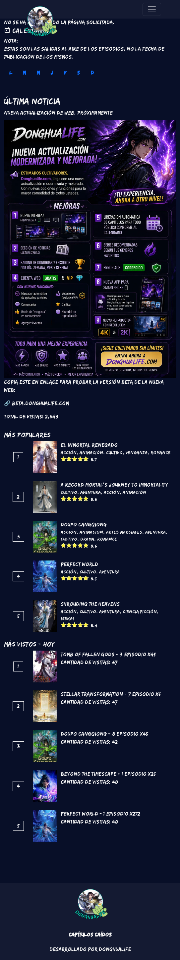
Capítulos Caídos (90, 934)
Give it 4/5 (80, 458)
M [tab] (24, 73)
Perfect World (79, 564)
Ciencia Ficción (140, 611)
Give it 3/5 (75, 458)
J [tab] (51, 73)
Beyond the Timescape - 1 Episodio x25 (108, 774)
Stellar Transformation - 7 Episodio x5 (111, 694)
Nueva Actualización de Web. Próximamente (58, 113)
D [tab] (92, 73)
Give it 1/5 (63, 458)
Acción (69, 452)
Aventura (90, 492)
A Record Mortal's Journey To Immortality (114, 485)
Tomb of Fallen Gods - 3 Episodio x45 (108, 654)
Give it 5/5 (86, 458)
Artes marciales (124, 532)
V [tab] (65, 73)
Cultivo (114, 452)
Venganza (137, 452)
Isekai (67, 618)
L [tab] (10, 73)
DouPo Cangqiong (84, 524)
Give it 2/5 (69, 458)
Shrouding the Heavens (90, 604)
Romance (160, 452)
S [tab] (78, 73)
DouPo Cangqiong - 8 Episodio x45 (104, 734)
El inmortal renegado (89, 445)
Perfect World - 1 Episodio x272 (100, 814)
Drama (87, 539)
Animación (91, 452)
